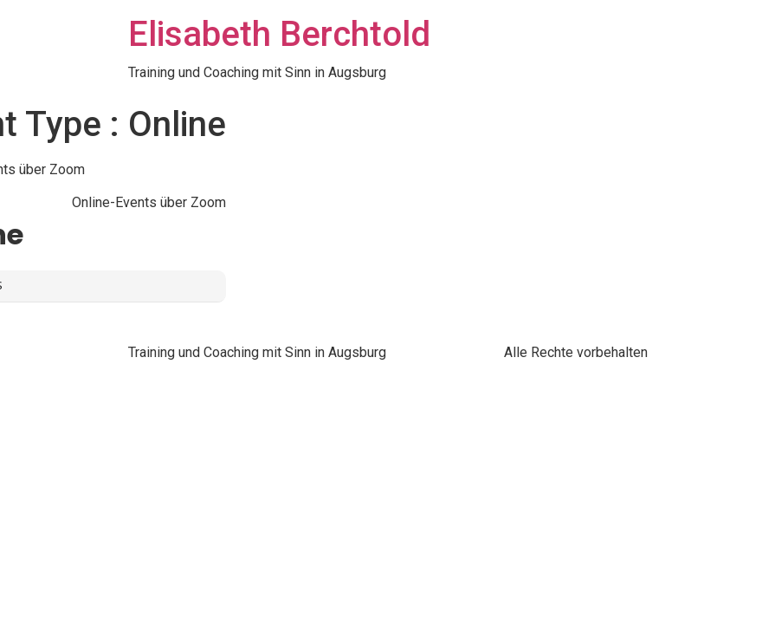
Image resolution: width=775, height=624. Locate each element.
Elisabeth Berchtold (279, 34)
